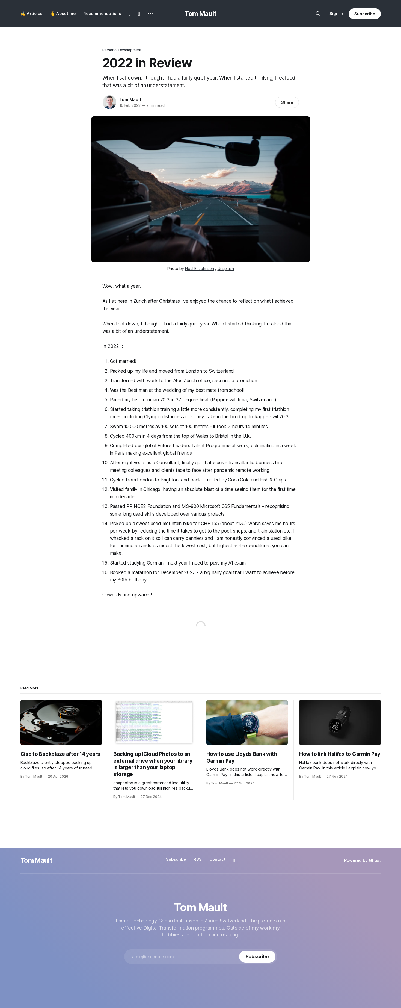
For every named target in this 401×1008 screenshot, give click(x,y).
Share (287, 102)
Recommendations (102, 13)
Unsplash (226, 268)
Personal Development (122, 50)
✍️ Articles (31, 13)
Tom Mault (200, 13)
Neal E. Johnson (199, 268)
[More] (150, 13)
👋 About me (63, 13)
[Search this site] (318, 13)
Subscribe (364, 13)
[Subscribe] (257, 957)
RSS (198, 859)
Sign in (336, 13)
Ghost (375, 860)
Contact (217, 859)
